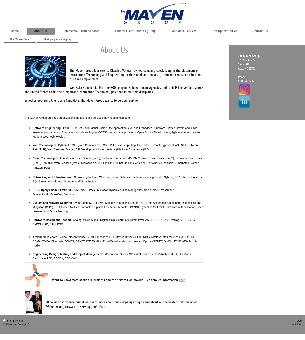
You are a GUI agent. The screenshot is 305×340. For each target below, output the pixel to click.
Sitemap (19, 320)
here (182, 280)
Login (299, 320)
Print (8, 320)
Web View (297, 324)
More (102, 307)
